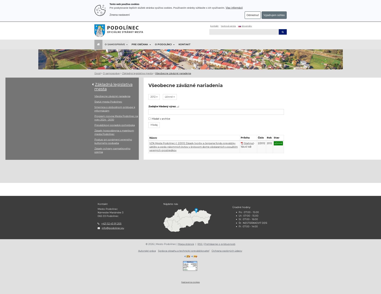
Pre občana (140, 44)
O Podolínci (163, 44)
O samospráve (115, 44)
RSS (200, 244)
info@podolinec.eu (113, 228)
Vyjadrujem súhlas (274, 15)
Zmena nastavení (120, 14)
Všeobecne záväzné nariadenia (173, 73)
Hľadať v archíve (159, 118)
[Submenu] (127, 44)
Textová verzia (228, 26)
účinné (170, 96)
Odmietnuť (253, 15)
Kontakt (214, 26)
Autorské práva (147, 250)
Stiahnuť (249, 143)
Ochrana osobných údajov (227, 250)
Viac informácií (234, 7)
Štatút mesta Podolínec (108, 101)
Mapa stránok (186, 244)
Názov (153, 137)
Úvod (97, 73)
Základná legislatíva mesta (137, 73)
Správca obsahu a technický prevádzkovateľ (183, 250)
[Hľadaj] (244, 32)
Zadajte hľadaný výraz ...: (163, 106)
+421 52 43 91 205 (111, 223)
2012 (154, 96)
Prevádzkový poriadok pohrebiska (114, 125)
